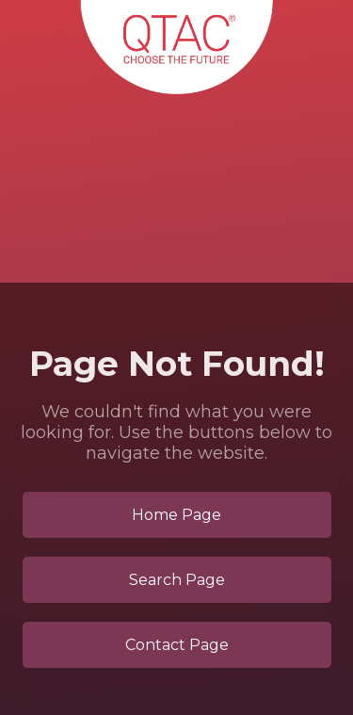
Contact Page (177, 645)
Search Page (177, 580)
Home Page (176, 515)
